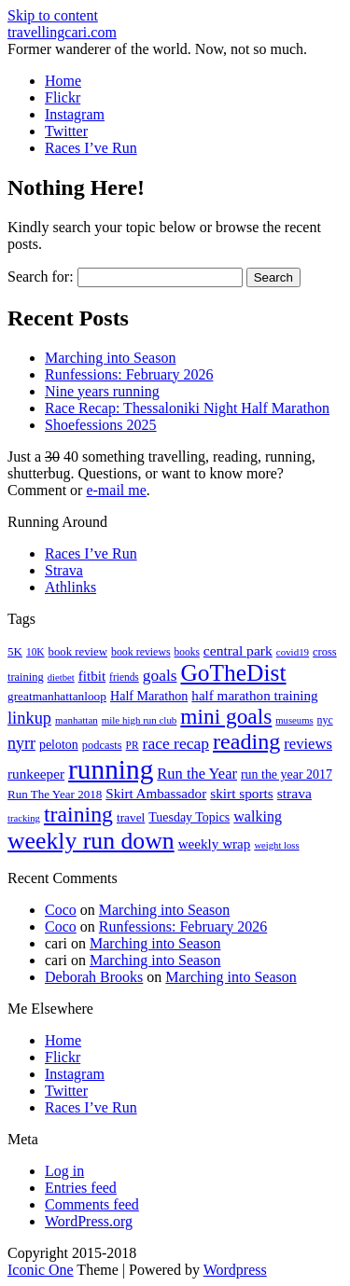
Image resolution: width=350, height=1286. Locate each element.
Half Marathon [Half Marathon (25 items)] (149, 695)
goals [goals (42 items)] (160, 675)
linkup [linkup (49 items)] (29, 718)
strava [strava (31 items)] (294, 793)
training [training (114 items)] (78, 814)
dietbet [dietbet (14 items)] (61, 677)
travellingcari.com (62, 32)
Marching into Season (110, 358)
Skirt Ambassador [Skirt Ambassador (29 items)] (155, 793)
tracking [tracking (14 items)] (23, 818)
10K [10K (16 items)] (35, 651)
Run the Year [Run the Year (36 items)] (197, 773)
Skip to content (52, 15)
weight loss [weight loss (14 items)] (276, 845)
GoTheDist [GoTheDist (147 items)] (233, 672)
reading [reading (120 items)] (246, 741)
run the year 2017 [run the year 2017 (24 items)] (286, 774)
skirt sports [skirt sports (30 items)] (241, 793)
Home (63, 81)
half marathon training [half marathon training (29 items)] (254, 695)
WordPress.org (89, 1221)
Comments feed (92, 1204)
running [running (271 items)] (110, 769)
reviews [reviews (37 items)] (308, 744)
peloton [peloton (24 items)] (58, 745)
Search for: (40, 276)
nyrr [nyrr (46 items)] (21, 743)
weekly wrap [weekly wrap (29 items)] (214, 844)
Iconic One (40, 1270)
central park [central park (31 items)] (238, 650)
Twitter (66, 131)
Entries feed (81, 1188)
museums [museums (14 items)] (294, 720)
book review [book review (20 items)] (78, 651)
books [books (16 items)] (187, 651)
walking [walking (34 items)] (257, 816)
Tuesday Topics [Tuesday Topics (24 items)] (189, 817)
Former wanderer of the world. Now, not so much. (157, 49)
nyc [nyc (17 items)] (325, 719)
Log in (64, 1171)
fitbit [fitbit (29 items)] (91, 676)
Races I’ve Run (91, 148)
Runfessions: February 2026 (129, 374)
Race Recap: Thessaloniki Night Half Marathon (187, 408)
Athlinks (70, 587)
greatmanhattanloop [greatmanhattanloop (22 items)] (56, 696)
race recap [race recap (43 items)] (176, 743)
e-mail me (116, 490)
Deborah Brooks (94, 977)
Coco (61, 910)
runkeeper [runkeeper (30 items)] (35, 773)
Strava (64, 570)
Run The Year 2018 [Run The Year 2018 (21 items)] (54, 794)
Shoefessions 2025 (101, 425)
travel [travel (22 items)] (131, 817)
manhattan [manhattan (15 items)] (76, 720)
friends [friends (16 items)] (124, 677)
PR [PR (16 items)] (132, 745)
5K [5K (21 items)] (14, 651)
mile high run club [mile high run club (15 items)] (139, 720)
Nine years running (102, 391)
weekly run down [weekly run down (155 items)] (91, 840)
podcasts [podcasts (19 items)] (102, 745)
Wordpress (235, 1270)
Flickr (62, 97)
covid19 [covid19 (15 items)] (292, 651)
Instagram (75, 114)
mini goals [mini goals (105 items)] (226, 716)
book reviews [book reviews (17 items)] (141, 651)
